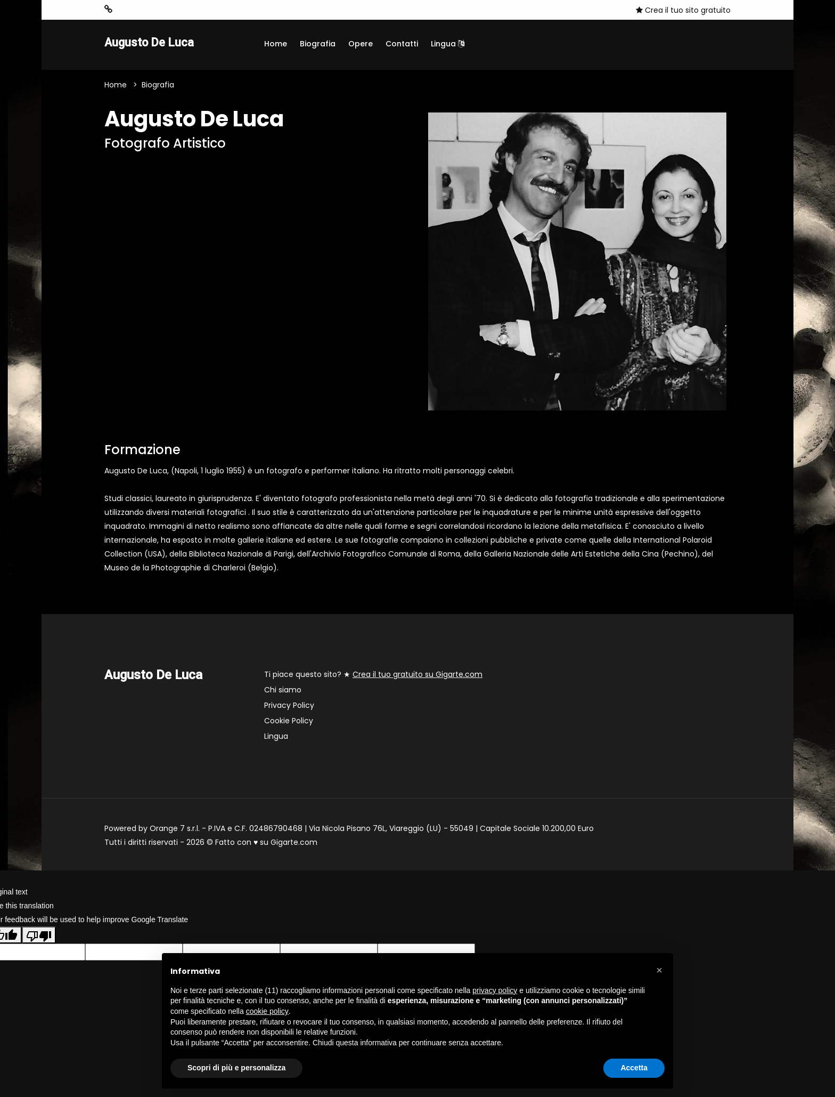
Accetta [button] (634, 1067)
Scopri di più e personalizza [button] (236, 1067)
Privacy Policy (289, 706)
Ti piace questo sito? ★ (373, 676)
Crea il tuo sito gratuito (683, 10)
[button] (659, 970)
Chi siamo (282, 691)
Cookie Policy (288, 722)
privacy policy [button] (494, 990)
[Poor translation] (39, 936)
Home (275, 43)
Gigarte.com (294, 843)
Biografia (317, 43)
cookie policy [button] (267, 1011)
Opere (360, 43)
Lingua (447, 43)
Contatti (402, 43)
